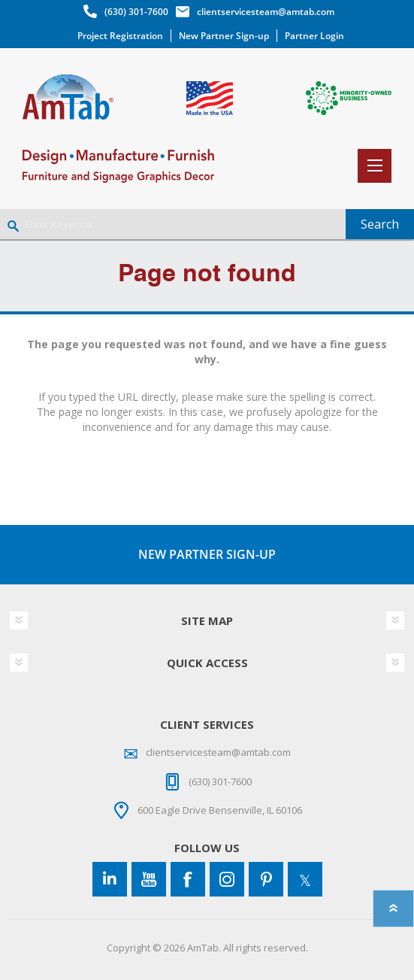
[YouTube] (148, 879)
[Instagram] (227, 879)
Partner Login (314, 35)
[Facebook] (188, 879)
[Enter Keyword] (173, 224)
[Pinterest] (266, 879)
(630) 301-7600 (136, 11)
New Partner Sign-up (224, 35)
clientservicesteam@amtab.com (265, 11)
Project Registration (120, 35)
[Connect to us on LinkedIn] (109, 879)
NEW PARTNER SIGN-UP (207, 554)
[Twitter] (305, 879)
